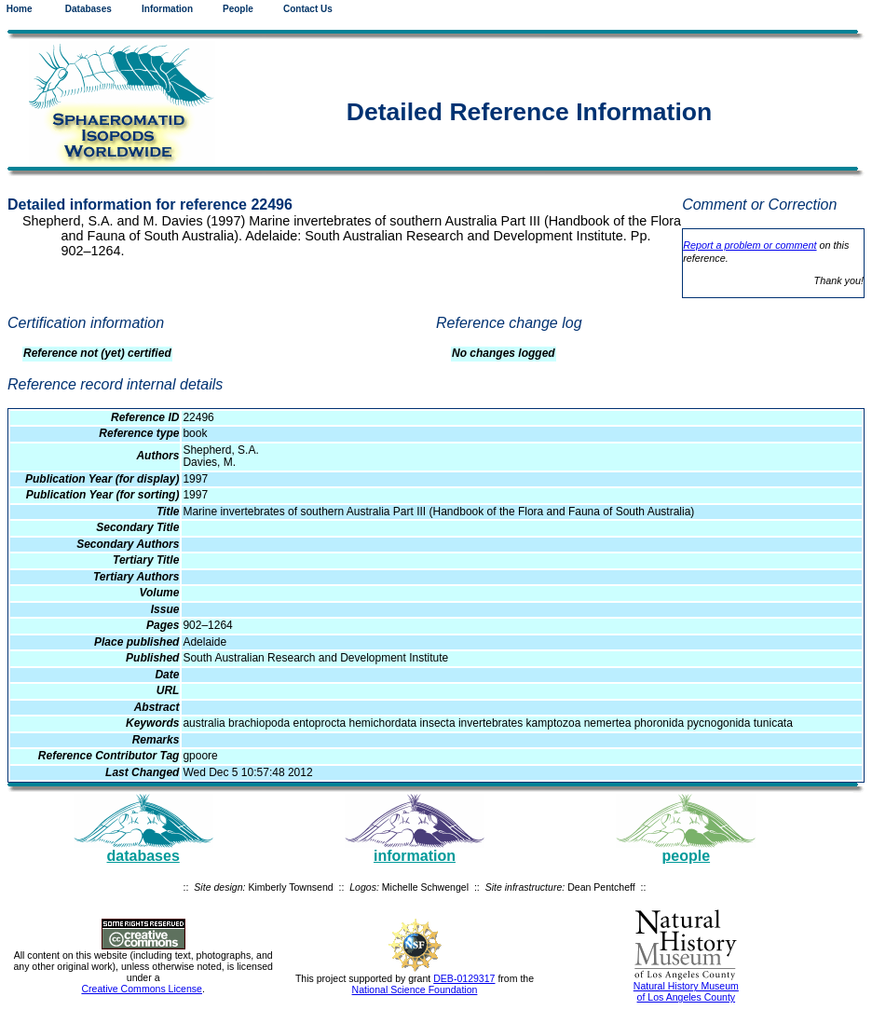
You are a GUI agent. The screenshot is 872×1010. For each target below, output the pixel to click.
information (415, 856)
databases (143, 856)
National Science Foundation (415, 989)
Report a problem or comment (749, 245)
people (686, 856)
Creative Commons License (141, 988)
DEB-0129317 (464, 978)
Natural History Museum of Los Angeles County (686, 991)
